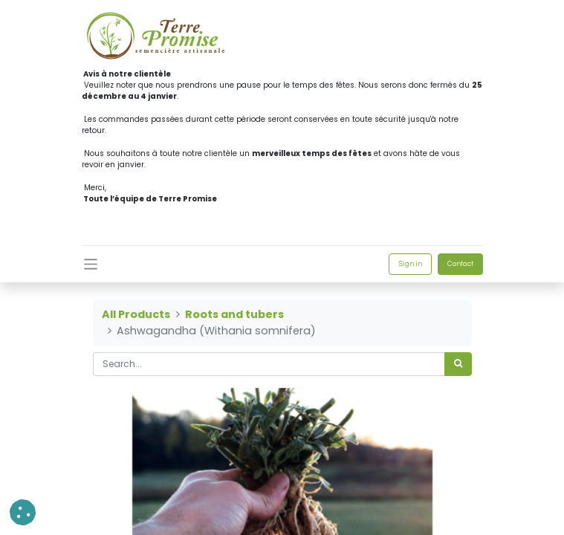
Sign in (410, 264)
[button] (23, 512)
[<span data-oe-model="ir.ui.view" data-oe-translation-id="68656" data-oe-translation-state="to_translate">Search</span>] (458, 364)
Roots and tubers (234, 314)
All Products (136, 314)
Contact (460, 264)
